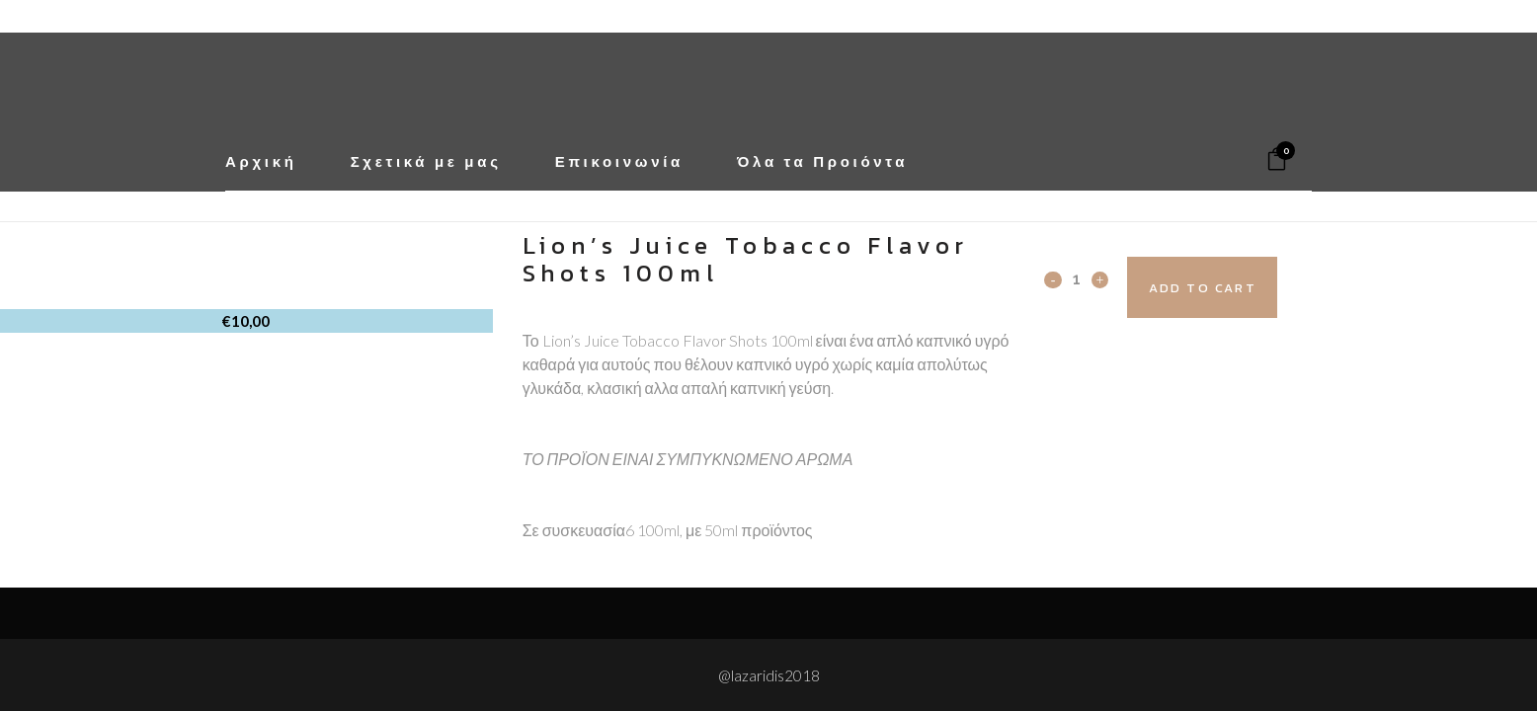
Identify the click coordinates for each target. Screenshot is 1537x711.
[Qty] (1076, 278)
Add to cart (1238, 287)
